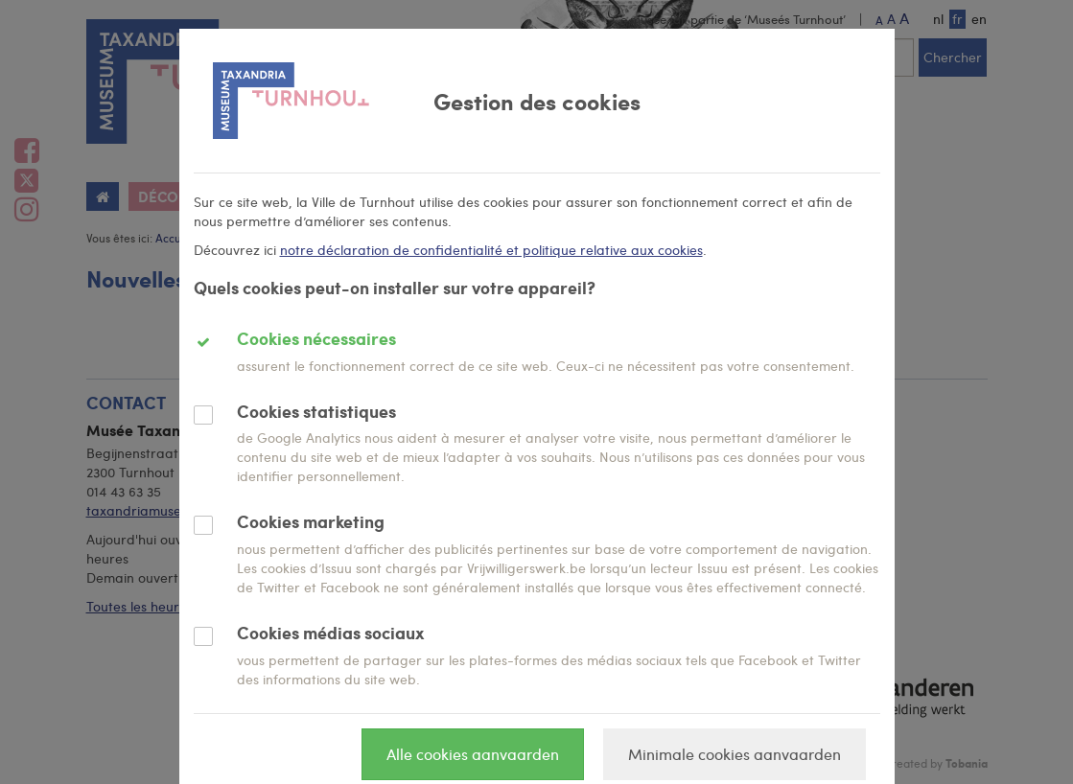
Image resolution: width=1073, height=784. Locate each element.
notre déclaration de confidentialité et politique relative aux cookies (491, 250)
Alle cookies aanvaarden (472, 754)
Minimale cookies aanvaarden (734, 754)
